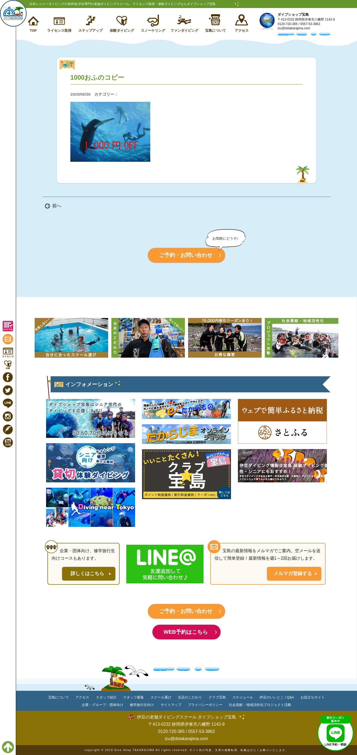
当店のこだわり (190, 697)
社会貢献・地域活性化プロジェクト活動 (260, 705)
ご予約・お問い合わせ (185, 255)
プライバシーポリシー (205, 705)
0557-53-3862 (310, 24)
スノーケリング (153, 31)
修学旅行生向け (142, 705)
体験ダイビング (122, 31)
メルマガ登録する (293, 573)
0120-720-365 (288, 24)
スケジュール (242, 697)
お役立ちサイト (313, 697)
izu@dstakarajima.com (294, 28)
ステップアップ (90, 31)
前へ (56, 205)
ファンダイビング (184, 31)
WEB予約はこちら (186, 632)
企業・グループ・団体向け (102, 705)
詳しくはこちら (87, 573)
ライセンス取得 (59, 31)
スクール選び (161, 697)
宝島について (215, 31)
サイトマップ (171, 705)
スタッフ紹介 (106, 697)
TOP (33, 31)
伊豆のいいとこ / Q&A (276, 697)
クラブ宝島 (217, 697)
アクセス (242, 31)
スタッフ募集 (133, 697)
